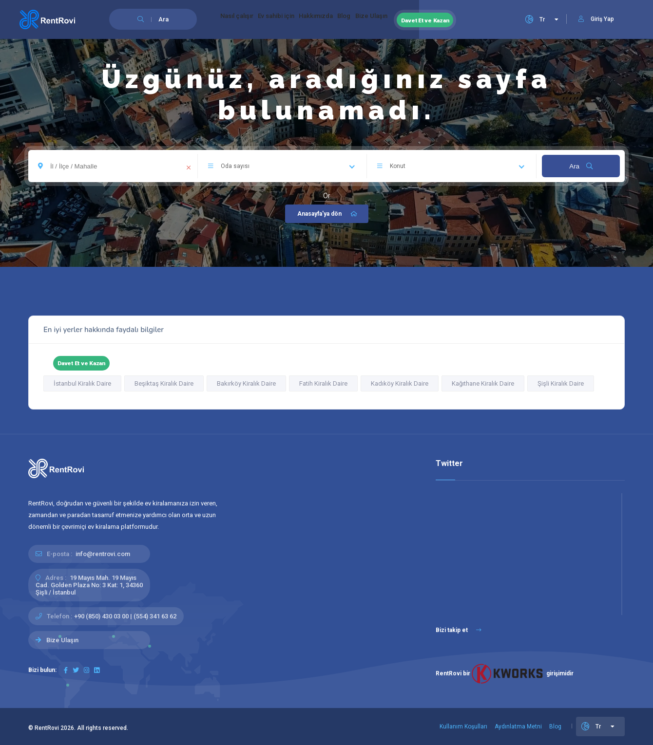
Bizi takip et (458, 630)
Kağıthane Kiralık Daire (483, 383)
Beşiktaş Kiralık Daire (163, 383)
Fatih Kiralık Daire (323, 383)
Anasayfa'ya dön (328, 214)
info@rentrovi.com (103, 554)
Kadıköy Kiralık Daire (399, 383)
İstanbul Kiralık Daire (82, 383)
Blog (384, 19)
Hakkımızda (346, 19)
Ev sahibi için (294, 19)
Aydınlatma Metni (518, 726)
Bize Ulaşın (421, 19)
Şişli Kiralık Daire (561, 383)
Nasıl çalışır (243, 19)
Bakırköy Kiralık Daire (246, 383)
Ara (580, 166)
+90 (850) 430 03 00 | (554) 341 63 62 (125, 616)
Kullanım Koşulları (463, 726)
